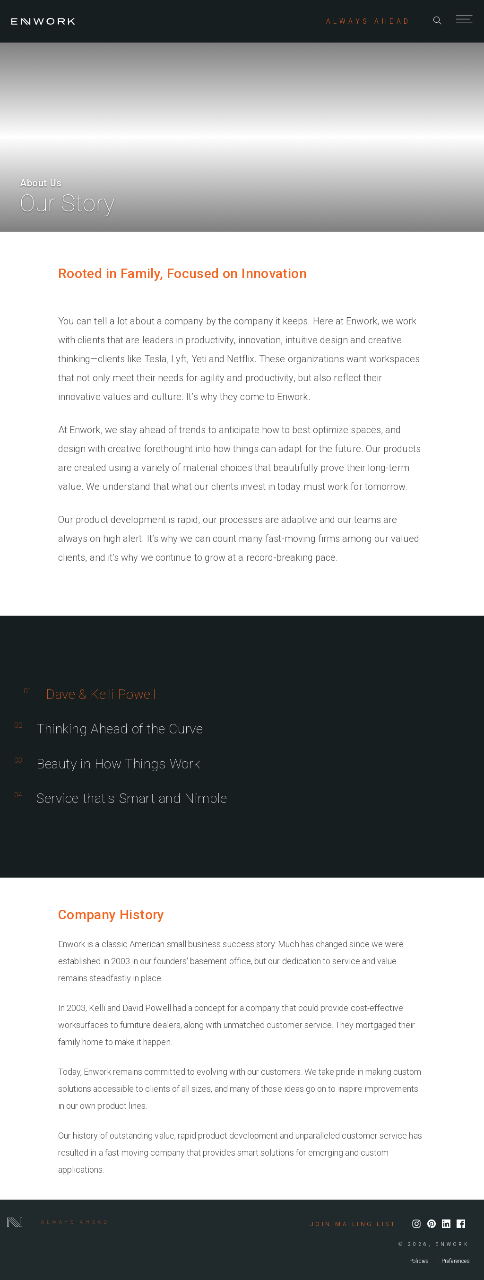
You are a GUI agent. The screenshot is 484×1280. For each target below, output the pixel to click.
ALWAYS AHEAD (368, 21)
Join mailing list (354, 1224)
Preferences (455, 1261)
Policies (419, 1261)
